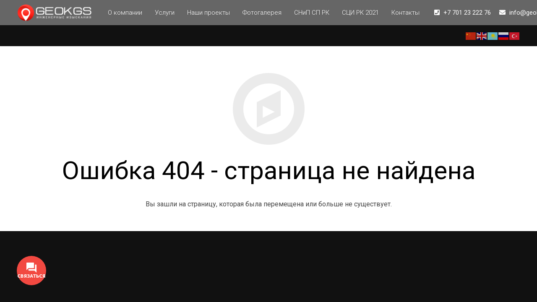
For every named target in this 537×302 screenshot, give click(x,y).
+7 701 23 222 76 (467, 12)
